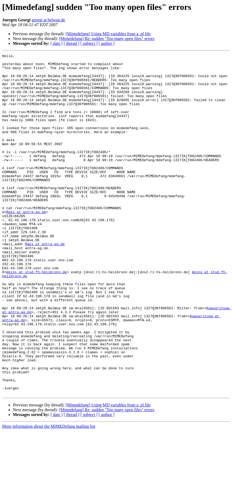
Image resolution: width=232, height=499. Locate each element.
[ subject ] (89, 43)
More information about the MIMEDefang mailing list (48, 494)
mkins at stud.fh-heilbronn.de (36, 316)
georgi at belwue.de (48, 20)
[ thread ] (71, 43)
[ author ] (107, 43)
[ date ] (57, 43)
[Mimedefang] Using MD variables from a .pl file (107, 33)
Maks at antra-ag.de (26, 243)
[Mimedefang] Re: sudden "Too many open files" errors (106, 38)
